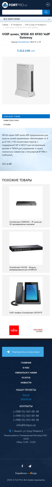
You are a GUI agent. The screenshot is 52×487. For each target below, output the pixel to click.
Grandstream (24, 41)
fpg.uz (26, 394)
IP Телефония (16, 24)
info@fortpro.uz (26, 425)
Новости (26, 382)
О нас (26, 367)
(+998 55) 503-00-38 (26, 411)
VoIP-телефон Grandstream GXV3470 (25, 313)
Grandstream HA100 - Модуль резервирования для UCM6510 (23, 268)
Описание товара (11, 116)
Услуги (26, 377)
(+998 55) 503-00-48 (26, 415)
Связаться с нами (26, 372)
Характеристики (11, 120)
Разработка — (26, 473)
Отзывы (7, 124)
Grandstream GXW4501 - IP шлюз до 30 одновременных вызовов (25, 223)
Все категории (27, 18)
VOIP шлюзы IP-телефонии (35, 24)
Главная (5, 24)
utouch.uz (26, 398)
